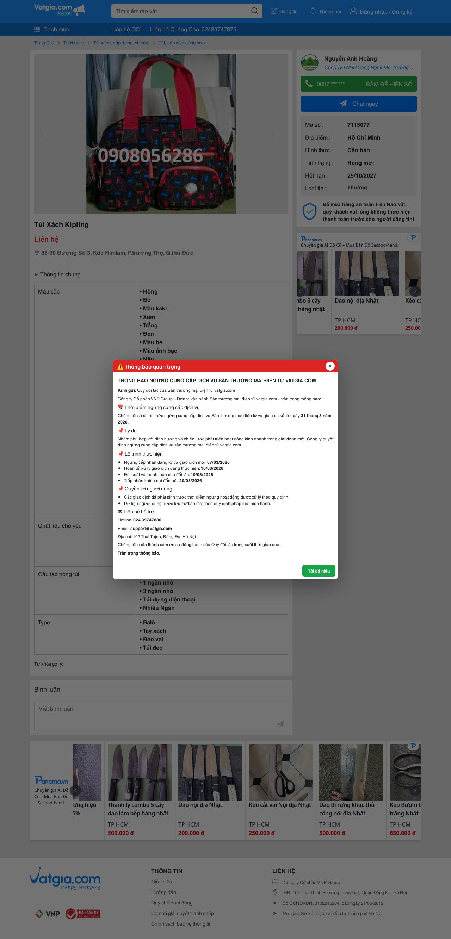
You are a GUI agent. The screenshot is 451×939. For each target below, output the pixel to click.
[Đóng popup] (330, 366)
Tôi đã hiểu (319, 571)
